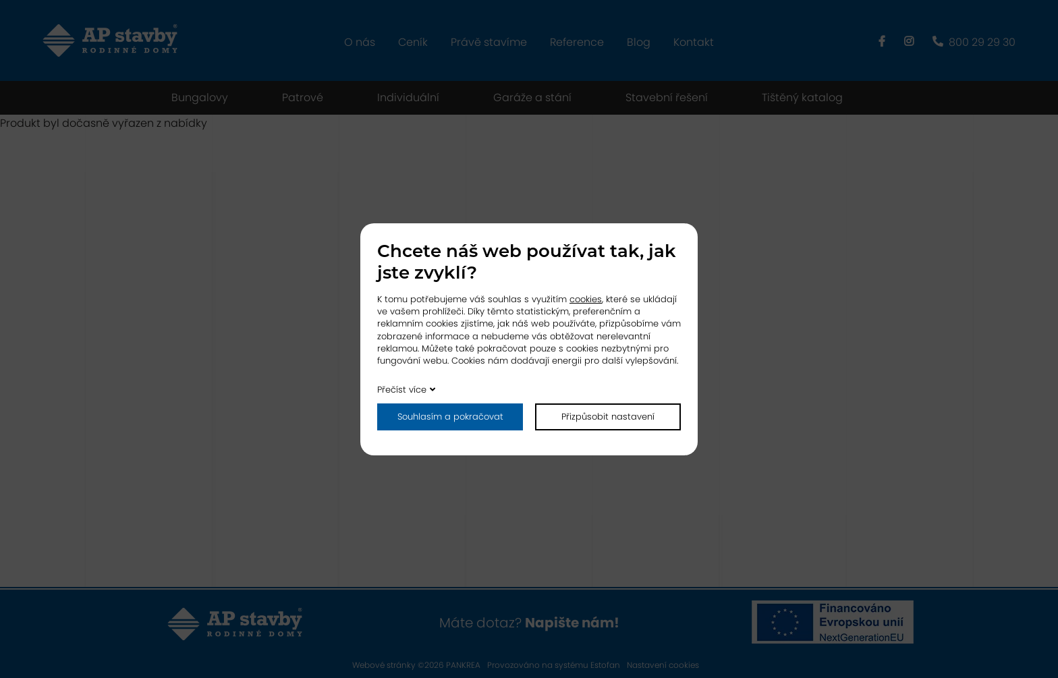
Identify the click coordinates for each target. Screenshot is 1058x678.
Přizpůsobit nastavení (608, 416)
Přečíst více (401, 389)
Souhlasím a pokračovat (450, 416)
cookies (585, 299)
